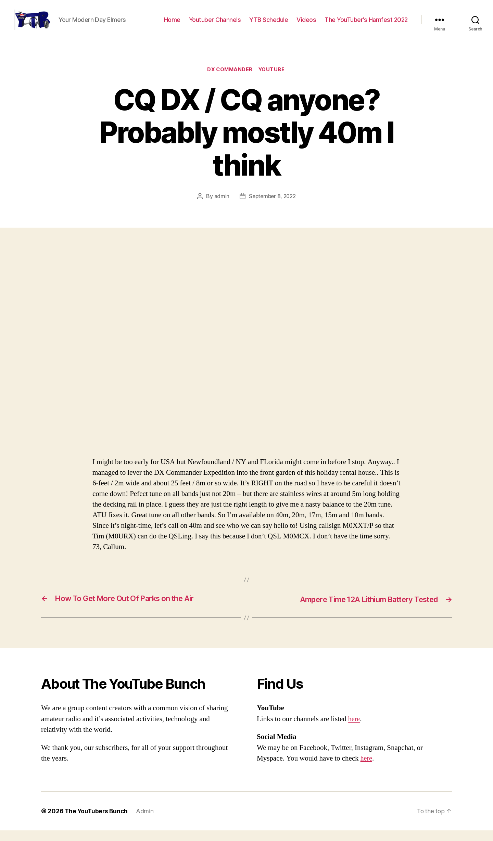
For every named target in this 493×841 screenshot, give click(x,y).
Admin (146, 821)
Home (172, 24)
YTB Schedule (268, 24)
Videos (306, 24)
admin (220, 207)
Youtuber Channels (215, 24)
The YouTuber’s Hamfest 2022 (366, 24)
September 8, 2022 (272, 207)
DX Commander (229, 80)
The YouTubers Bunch (97, 821)
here (354, 729)
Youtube (273, 80)
